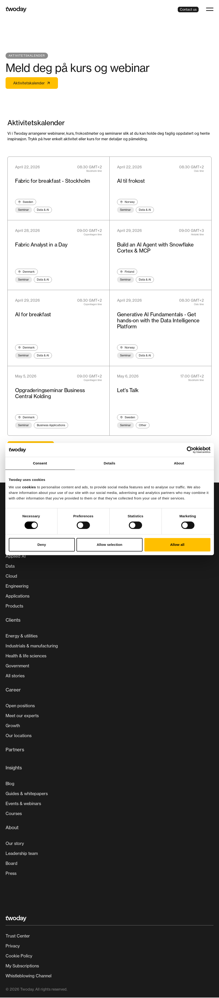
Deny (41, 545)
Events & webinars (23, 803)
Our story (15, 843)
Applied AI (16, 556)
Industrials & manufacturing (32, 646)
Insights (14, 768)
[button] (209, 9)
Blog (10, 784)
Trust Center (18, 936)
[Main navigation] (109, 709)
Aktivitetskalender (31, 83)
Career (13, 690)
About (12, 828)
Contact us (188, 9)
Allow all (177, 545)
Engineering (17, 586)
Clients (13, 620)
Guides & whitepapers (27, 793)
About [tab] (179, 463)
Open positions (20, 706)
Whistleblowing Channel (28, 976)
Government (17, 666)
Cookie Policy (19, 956)
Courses (14, 813)
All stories (15, 676)
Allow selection (109, 545)
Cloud (11, 576)
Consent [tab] (40, 463)
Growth (13, 726)
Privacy (13, 946)
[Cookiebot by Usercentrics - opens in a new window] (190, 449)
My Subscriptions (22, 966)
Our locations (19, 736)
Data (10, 566)
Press (11, 873)
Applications (17, 596)
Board (11, 863)
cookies (29, 487)
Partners (15, 750)
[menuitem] (109, 575)
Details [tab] (109, 463)
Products (14, 606)
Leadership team (22, 853)
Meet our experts (22, 716)
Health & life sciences (26, 656)
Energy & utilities (22, 636)
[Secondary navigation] (109, 956)
